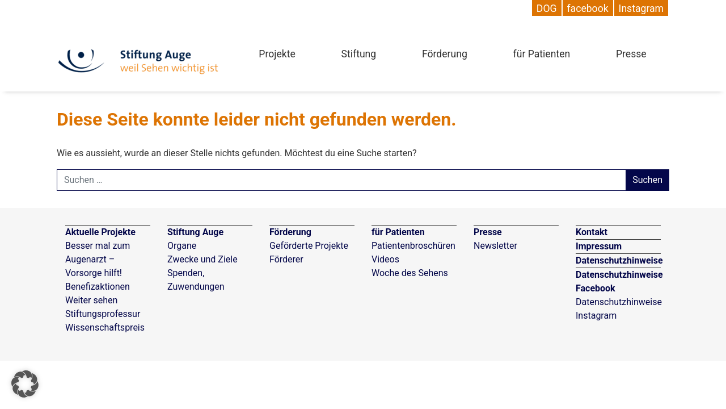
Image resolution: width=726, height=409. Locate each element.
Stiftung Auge (195, 232)
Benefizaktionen (97, 286)
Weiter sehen (91, 300)
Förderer (286, 259)
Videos (385, 259)
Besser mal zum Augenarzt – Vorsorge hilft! (97, 259)
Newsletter (495, 245)
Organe (181, 245)
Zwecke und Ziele (202, 259)
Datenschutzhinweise (619, 260)
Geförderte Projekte (308, 245)
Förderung (444, 54)
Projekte (277, 54)
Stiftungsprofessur (102, 313)
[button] (25, 384)
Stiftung (359, 54)
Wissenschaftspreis (105, 327)
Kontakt (591, 232)
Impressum (599, 246)
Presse (631, 54)
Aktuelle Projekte (100, 232)
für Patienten (542, 54)
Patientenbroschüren (413, 245)
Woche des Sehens (410, 273)
